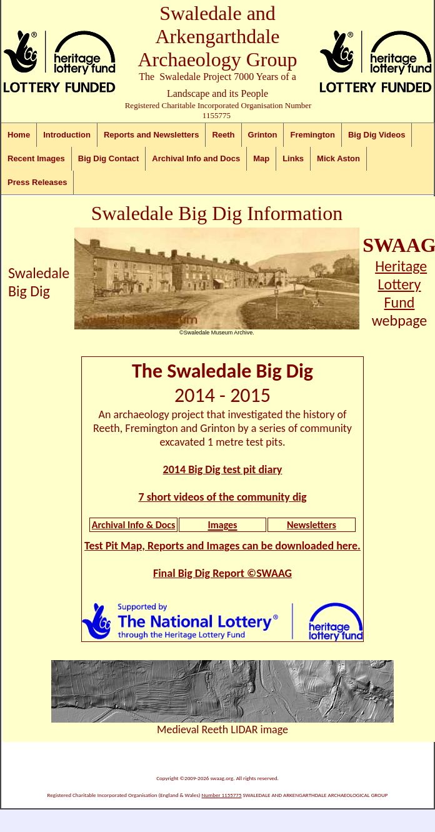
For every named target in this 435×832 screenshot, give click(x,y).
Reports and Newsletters (151, 134)
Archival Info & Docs (134, 525)
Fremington (312, 134)
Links (293, 158)
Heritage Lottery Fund (401, 284)
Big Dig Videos (377, 134)
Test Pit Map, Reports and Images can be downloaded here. (222, 546)
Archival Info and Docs (196, 158)
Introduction (67, 134)
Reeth (223, 134)
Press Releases (37, 182)
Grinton (263, 134)
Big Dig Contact (108, 158)
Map (261, 158)
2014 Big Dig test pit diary (222, 469)
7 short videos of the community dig (222, 497)
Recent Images (36, 158)
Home (19, 134)
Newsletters (311, 525)
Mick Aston (338, 158)
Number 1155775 (221, 794)
